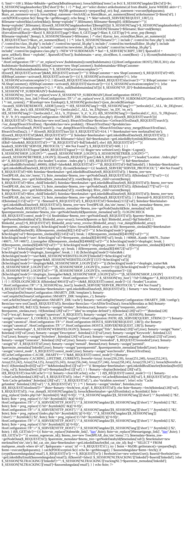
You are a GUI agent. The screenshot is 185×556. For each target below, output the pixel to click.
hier (93, 431)
